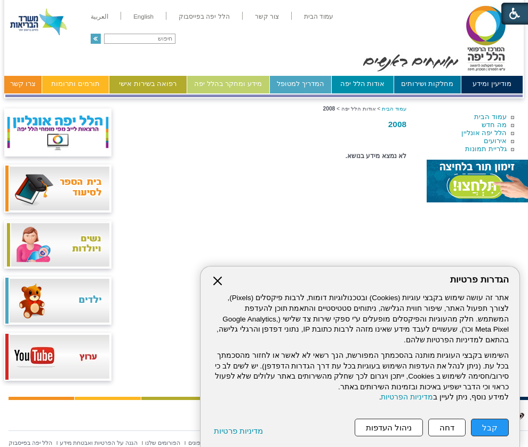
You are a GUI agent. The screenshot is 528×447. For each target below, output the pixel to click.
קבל (490, 427)
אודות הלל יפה (362, 84)
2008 (397, 124)
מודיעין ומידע (492, 84)
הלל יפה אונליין (484, 133)
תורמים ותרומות (75, 84)
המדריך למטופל (300, 84)
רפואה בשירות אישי (148, 84)
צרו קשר (23, 84)
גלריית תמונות (486, 149)
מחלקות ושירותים (427, 84)
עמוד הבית (490, 117)
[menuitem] (318, 16)
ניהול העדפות (389, 427)
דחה (446, 427)
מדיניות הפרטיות (407, 397)
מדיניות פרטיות (238, 430)
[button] (96, 39)
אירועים (495, 141)
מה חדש (494, 125)
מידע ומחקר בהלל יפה (228, 84)
